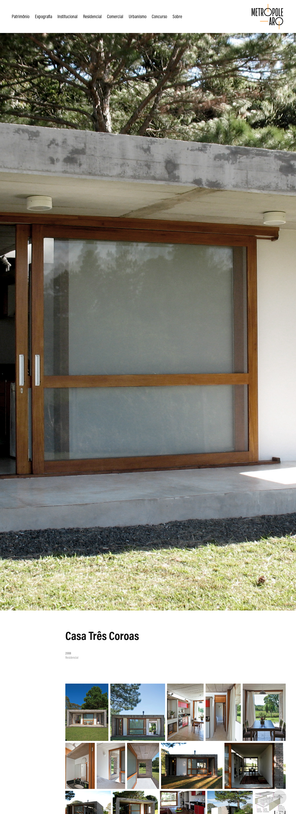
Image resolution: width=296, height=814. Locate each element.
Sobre (177, 16)
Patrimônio (20, 16)
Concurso (159, 16)
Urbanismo (137, 16)
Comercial (115, 16)
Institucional (67, 16)
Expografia (43, 16)
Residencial (92, 16)
